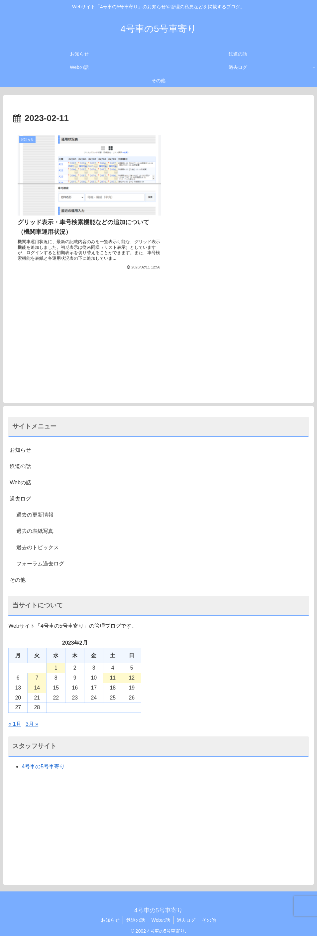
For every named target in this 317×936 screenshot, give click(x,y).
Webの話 (20, 478)
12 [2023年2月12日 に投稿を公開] (132, 673)
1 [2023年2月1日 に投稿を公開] (55, 663)
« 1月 (14, 719)
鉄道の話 (20, 461)
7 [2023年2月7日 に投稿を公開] (37, 673)
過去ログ (20, 494)
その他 (18, 575)
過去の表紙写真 (34, 526)
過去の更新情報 (34, 510)
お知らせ (20, 445)
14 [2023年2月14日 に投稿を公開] (37, 683)
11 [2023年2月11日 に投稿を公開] (113, 673)
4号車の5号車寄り (43, 762)
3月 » (32, 719)
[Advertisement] (158, 332)
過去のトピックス (37, 543)
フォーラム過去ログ (40, 559)
